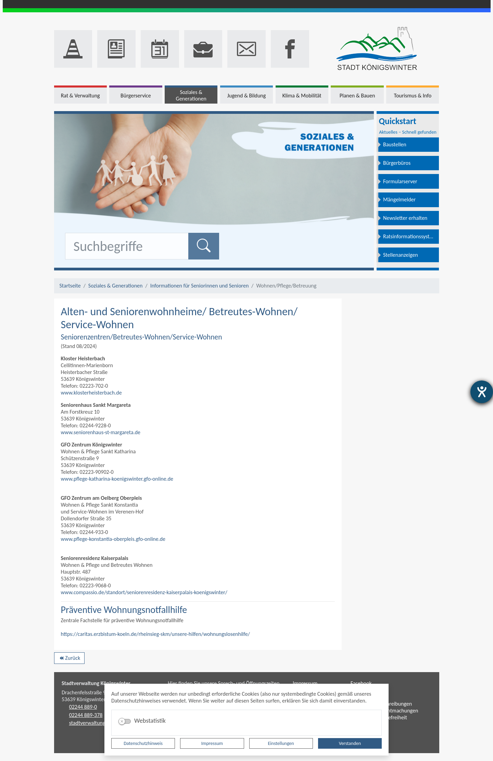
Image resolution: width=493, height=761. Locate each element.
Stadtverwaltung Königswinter (96, 683)
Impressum (212, 743)
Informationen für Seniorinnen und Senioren (199, 285)
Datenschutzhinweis (143, 743)
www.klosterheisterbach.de (91, 392)
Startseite (70, 285)
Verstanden (350, 743)
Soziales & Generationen (115, 285)
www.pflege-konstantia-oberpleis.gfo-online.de (113, 539)
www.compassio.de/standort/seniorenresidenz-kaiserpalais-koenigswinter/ (144, 592)
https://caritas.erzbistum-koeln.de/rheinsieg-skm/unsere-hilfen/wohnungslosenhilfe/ (155, 634)
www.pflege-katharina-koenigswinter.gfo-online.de (117, 479)
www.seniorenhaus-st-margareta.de (101, 432)
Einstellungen (281, 743)
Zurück (69, 659)
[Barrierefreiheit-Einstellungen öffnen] (481, 391)
